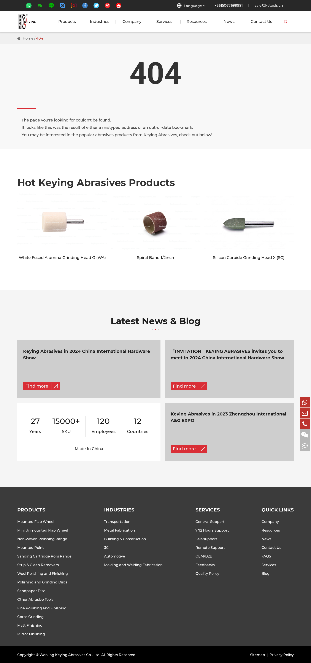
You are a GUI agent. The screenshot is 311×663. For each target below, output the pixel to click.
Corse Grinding (30, 616)
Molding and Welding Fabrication (133, 564)
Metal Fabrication (119, 530)
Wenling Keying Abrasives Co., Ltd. (70, 654)
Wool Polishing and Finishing (42, 573)
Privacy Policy (282, 654)
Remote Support (210, 547)
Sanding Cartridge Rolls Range (44, 556)
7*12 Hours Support (212, 530)
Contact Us (261, 22)
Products (67, 22)
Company (131, 22)
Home (28, 38)
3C (106, 547)
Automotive (114, 556)
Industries (99, 22)
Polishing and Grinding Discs (42, 582)
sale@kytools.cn (269, 5)
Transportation (117, 521)
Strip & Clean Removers (38, 564)
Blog (266, 573)
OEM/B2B (203, 556)
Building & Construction (125, 539)
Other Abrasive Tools (35, 599)
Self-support (206, 539)
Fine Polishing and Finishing (42, 608)
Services (164, 22)
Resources (197, 22)
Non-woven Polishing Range (42, 539)
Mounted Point (30, 547)
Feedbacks (205, 564)
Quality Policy (207, 573)
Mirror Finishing (31, 634)
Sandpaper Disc (31, 590)
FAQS (266, 556)
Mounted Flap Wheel (35, 521)
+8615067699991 (228, 5)
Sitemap (257, 654)
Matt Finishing (30, 625)
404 (39, 38)
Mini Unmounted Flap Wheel (42, 530)
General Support (210, 521)
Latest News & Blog (155, 323)
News (229, 22)
